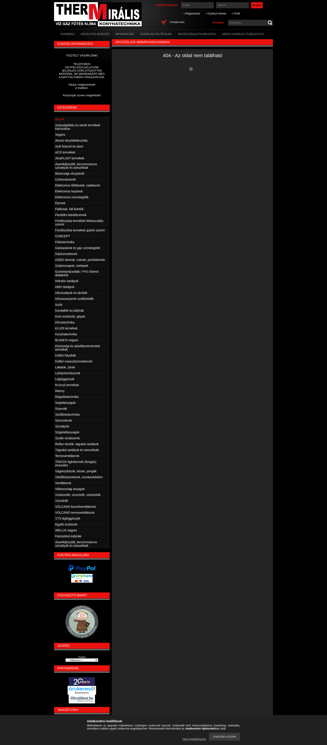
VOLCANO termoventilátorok (75, 512)
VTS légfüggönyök (67, 518)
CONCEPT (62, 236)
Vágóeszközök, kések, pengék (76, 471)
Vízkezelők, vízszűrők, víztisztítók (78, 495)
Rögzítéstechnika (67, 397)
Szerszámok (63, 420)
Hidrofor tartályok (67, 281)
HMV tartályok (64, 287)
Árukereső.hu (82, 692)
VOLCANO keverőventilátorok (75, 506)
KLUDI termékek (66, 328)
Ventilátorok (63, 483)
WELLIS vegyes (66, 530)
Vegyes (60, 134)
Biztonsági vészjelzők (69, 173)
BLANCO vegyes (66, 340)
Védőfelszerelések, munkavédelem (79, 477)
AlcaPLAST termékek (69, 158)
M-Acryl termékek (67, 385)
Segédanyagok (65, 402)
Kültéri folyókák (65, 355)
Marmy (60, 391)
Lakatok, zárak (65, 367)
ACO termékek (65, 152)
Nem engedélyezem (194, 739)
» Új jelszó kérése (216, 13)
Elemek (60, 203)
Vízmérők (61, 501)
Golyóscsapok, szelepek (71, 265)
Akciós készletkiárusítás (71, 140)
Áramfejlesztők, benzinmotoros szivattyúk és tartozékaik (76, 165)
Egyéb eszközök (66, 524)
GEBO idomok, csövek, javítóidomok (80, 260)
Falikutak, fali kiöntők (69, 209)
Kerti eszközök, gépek (70, 316)
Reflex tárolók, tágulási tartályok (76, 444)
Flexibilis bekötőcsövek (70, 215)
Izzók (58, 304)
